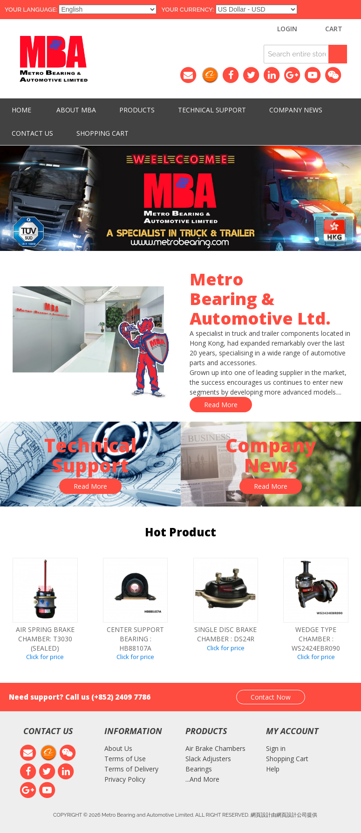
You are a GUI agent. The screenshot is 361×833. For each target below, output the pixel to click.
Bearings (198, 768)
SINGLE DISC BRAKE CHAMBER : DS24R (225, 634)
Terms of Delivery (131, 768)
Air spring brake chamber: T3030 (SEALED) (45, 638)
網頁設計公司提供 (296, 814)
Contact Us (32, 133)
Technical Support (212, 109)
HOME (21, 109)
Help (272, 768)
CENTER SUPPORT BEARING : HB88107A (135, 638)
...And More (202, 779)
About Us (118, 748)
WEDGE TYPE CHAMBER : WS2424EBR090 (316, 638)
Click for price (45, 657)
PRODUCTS (137, 109)
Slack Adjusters (208, 758)
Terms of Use (125, 758)
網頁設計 (261, 814)
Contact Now (271, 697)
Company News (295, 109)
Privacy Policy (124, 779)
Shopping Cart (102, 133)
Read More (221, 404)
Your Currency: (187, 9)
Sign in (276, 748)
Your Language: (31, 9)
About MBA (76, 109)
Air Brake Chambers (215, 748)
